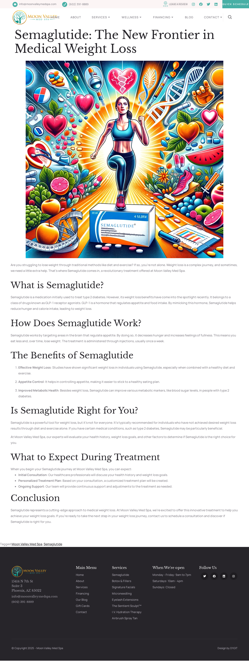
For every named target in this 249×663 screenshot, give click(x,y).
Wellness (132, 17)
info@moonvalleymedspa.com (35, 596)
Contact (213, 17)
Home (55, 17)
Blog (189, 17)
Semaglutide (53, 544)
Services (101, 17)
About (75, 17)
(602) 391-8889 (23, 602)
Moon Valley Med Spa (27, 544)
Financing (163, 17)
